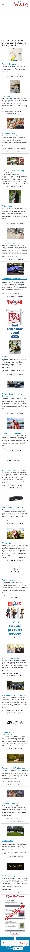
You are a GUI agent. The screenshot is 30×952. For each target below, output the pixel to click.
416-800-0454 (12, 713)
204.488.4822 (12, 676)
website (21, 76)
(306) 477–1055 (12, 856)
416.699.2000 (12, 523)
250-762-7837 (12, 374)
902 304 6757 (12, 76)
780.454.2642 (12, 151)
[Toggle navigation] (3, 4)
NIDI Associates (18, 948)
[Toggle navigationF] (3, 943)
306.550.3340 (12, 259)
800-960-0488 (12, 296)
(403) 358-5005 (12, 784)
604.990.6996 (12, 186)
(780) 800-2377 (12, 748)
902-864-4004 (12, 413)
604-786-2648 (12, 223)
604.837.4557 (12, 450)
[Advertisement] (15, 24)
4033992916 (12, 488)
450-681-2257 (12, 892)
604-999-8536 (12, 560)
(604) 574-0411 (12, 114)
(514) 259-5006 (15, 597)
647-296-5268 (12, 821)
